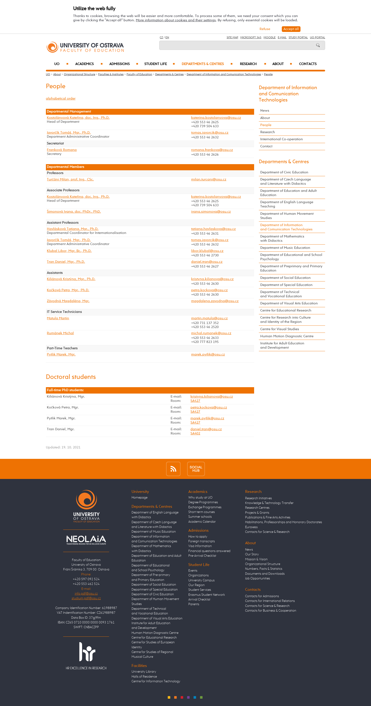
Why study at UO (200, 497)
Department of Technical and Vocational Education (281, 294)
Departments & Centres (207, 64)
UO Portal (317, 37)
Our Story (252, 554)
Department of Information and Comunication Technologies (224, 74)
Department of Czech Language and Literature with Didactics (285, 181)
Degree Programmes (203, 502)
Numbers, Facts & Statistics (263, 568)
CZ (161, 37)
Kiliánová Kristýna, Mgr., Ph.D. (71, 279)
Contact (266, 146)
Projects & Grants (257, 512)
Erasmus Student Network (206, 594)
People (268, 74)
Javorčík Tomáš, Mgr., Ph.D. (69, 132)
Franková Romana (62, 150)
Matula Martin (58, 318)
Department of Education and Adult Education (288, 193)
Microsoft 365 (250, 37)
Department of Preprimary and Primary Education (291, 268)
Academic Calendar (202, 521)
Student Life (159, 64)
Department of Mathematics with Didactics (282, 238)
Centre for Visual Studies (279, 329)
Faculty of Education (139, 74)
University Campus (201, 580)
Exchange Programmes (204, 507)
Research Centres (257, 507)
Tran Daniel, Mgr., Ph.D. (66, 261)
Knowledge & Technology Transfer (269, 503)
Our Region (196, 585)
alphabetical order (60, 98)
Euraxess (251, 527)
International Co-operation (281, 139)
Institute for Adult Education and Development (282, 345)
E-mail (282, 37)
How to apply (197, 536)
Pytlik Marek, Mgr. (61, 354)
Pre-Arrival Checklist (202, 555)
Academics (89, 64)
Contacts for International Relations (270, 601)
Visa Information (200, 546)
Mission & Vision (256, 559)
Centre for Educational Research (285, 310)
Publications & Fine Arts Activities (267, 517)
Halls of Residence (144, 676)
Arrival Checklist (199, 599)
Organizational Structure (79, 74)
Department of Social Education (285, 278)
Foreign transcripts (201, 541)
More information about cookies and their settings (176, 20)
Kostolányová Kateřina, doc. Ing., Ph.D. (78, 117)
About (282, 64)
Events (192, 570)
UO (61, 64)
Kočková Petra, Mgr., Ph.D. (68, 290)
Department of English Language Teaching (286, 204)
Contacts (308, 64)
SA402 (195, 433)
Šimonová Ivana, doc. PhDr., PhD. (74, 211)
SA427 (195, 401)
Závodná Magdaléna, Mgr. (68, 301)
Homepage (139, 497)
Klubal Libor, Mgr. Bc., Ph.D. (69, 251)
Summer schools (200, 516)
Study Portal (298, 37)
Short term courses (201, 512)
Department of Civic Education (284, 172)
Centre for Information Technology (156, 681)
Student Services (199, 590)
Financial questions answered (209, 551)
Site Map (232, 37)
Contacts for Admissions (262, 596)
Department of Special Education (286, 285)
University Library (144, 671)
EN (167, 37)
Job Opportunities (257, 578)
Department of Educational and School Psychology (291, 257)
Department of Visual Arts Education (289, 303)
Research (253, 64)
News (264, 110)
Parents (193, 604)
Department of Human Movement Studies (287, 216)
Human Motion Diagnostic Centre (287, 336)
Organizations (198, 575)
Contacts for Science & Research (267, 532)
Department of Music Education (285, 248)
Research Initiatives (258, 498)
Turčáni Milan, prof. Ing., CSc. (70, 179)
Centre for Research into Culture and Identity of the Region (285, 320)
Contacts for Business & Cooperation (270, 610)
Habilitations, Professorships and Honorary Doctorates (283, 522)
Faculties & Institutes (111, 74)
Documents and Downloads (265, 573)
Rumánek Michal (60, 333)
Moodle (270, 37)
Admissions (123, 64)
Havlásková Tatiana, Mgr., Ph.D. (72, 229)
